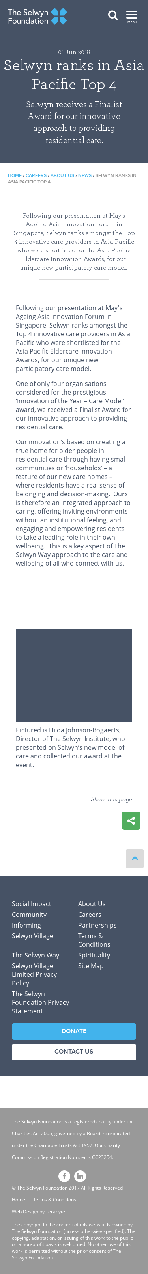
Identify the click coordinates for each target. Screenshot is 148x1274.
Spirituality (94, 955)
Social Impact (31, 904)
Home (15, 176)
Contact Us (74, 1052)
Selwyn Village (32, 935)
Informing (26, 925)
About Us (62, 176)
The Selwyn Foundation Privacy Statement (40, 1002)
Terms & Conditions (94, 940)
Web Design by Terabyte (38, 1211)
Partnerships (97, 925)
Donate (74, 1031)
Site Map (91, 965)
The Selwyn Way (35, 955)
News (85, 176)
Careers (36, 176)
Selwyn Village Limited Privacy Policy (34, 974)
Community (29, 914)
